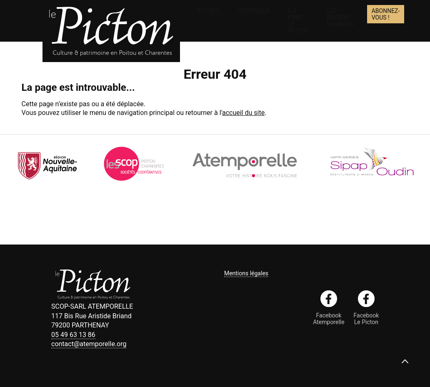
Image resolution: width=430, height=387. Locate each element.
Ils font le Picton (298, 20)
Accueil (208, 10)
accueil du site (243, 113)
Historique (254, 10)
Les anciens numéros (340, 17)
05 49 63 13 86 (73, 335)
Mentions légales (246, 273)
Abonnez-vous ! (386, 14)
